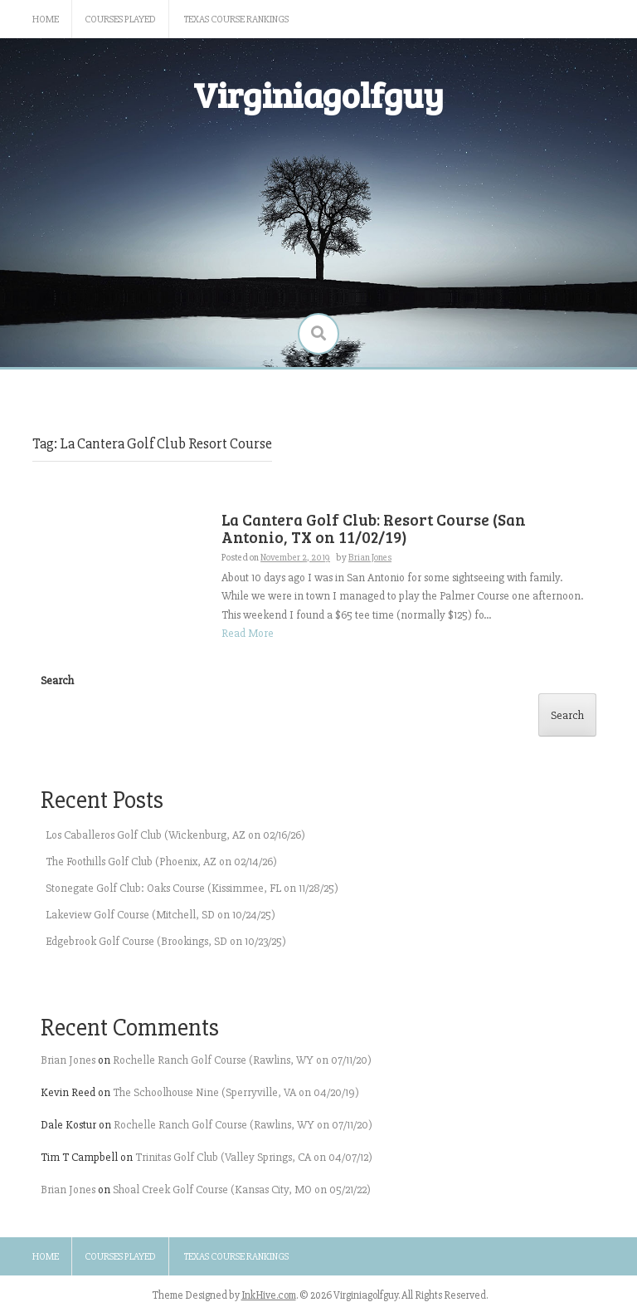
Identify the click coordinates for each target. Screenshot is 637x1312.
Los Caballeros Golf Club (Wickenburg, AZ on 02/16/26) (175, 835)
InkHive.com (268, 1295)
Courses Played (120, 19)
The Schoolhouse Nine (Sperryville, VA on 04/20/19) (236, 1092)
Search (57, 680)
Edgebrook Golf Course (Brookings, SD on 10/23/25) (166, 941)
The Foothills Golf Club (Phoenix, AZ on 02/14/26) (161, 861)
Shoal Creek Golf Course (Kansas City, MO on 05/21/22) (242, 1189)
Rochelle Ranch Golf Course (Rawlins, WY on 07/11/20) (242, 1060)
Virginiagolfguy (318, 94)
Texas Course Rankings (236, 19)
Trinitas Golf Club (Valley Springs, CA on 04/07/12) (253, 1157)
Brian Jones (68, 1060)
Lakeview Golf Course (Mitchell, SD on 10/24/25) (160, 915)
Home (45, 19)
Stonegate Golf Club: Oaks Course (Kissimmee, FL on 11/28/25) (192, 888)
